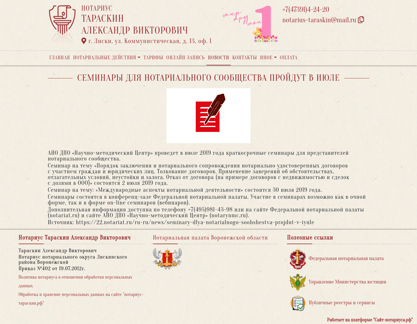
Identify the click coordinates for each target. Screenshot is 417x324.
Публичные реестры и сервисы (332, 303)
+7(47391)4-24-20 (305, 10)
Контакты (244, 58)
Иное (266, 58)
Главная (59, 58)
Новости (218, 58)
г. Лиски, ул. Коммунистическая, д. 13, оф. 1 (146, 41)
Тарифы (153, 58)
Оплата (289, 58)
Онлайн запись (185, 58)
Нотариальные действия (104, 58)
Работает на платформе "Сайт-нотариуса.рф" (370, 320)
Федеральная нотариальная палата (337, 258)
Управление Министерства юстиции (338, 282)
